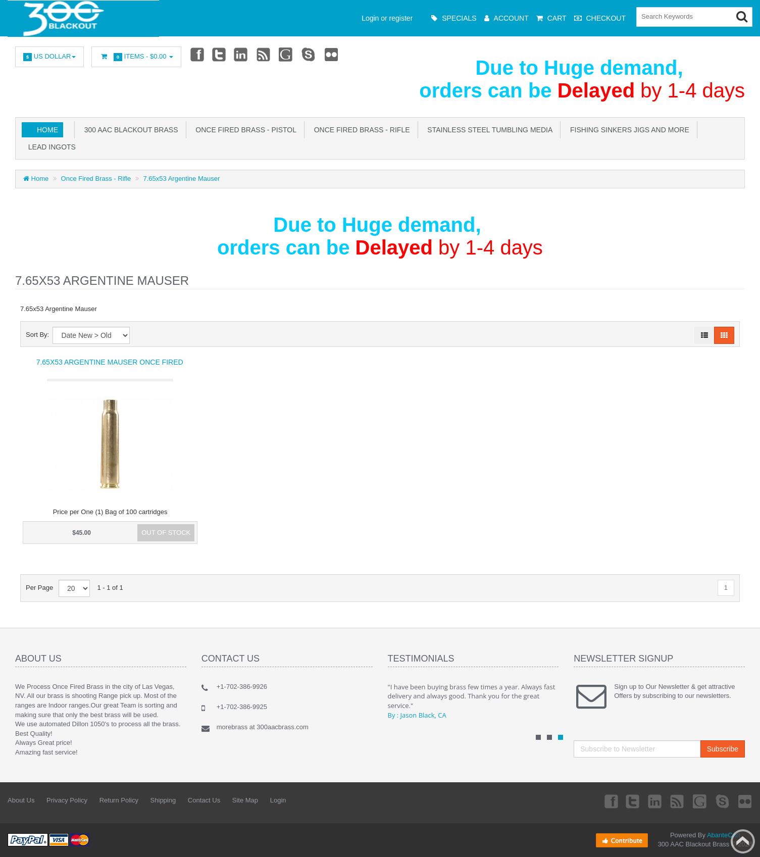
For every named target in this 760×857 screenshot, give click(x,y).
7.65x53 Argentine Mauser (181, 178)
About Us (21, 800)
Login (278, 800)
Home (47, 130)
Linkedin (241, 54)
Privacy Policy (66, 800)
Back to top (742, 841)
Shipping (163, 800)
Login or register (387, 18)
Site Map (245, 800)
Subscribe (722, 749)
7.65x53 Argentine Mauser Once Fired (109, 362)
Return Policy (118, 800)
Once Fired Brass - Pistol (244, 130)
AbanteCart (723, 835)
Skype (309, 54)
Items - (136, 57)
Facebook (196, 54)
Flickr (331, 54)
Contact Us (204, 800)
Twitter (219, 54)
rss (264, 54)
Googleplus (286, 54)
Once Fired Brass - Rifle (360, 130)
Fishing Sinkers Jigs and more (627, 130)
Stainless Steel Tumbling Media (488, 130)
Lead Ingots (50, 147)
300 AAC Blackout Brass (129, 130)
